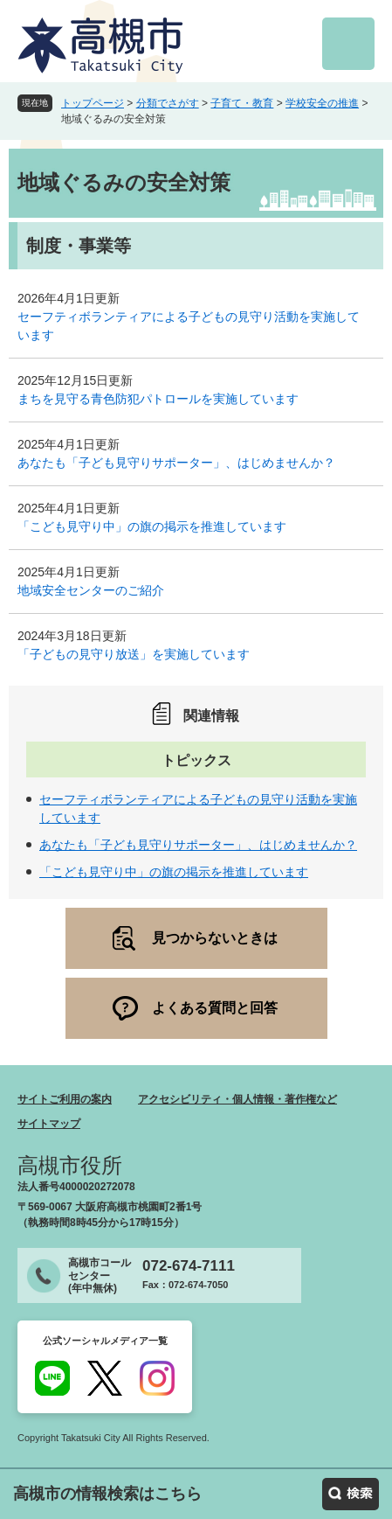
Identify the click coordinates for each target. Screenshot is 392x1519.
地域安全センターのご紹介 (90, 590)
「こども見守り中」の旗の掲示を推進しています (151, 526)
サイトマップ (48, 1124)
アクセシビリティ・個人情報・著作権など (237, 1099)
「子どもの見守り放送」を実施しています (133, 654)
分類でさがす (167, 103)
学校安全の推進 (322, 103)
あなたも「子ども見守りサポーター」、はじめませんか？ (176, 463)
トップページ (92, 103)
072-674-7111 (188, 1265)
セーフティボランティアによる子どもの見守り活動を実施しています (188, 326)
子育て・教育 (241, 103)
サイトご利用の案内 (64, 1099)
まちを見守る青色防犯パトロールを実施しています (158, 399)
